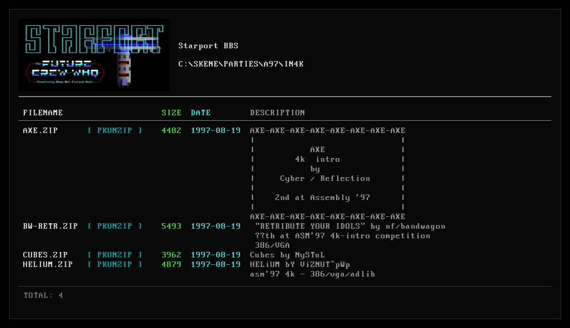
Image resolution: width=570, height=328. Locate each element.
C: (184, 64)
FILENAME (43, 113)
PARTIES (241, 64)
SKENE (206, 64)
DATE (201, 113)
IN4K (294, 64)
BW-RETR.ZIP (50, 226)
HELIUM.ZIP (48, 264)
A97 (271, 64)
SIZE (172, 113)
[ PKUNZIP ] (115, 130)
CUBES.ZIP (45, 255)
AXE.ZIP (40, 130)
